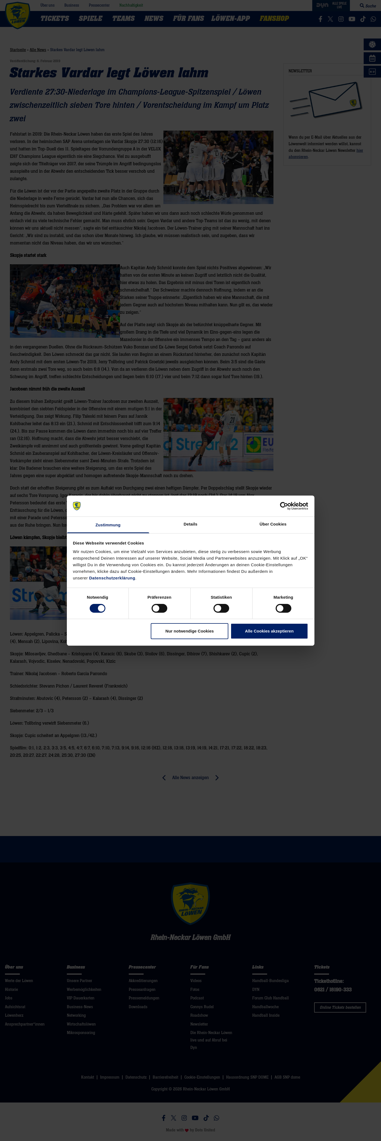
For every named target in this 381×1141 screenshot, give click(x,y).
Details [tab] (191, 524)
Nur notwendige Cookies (189, 631)
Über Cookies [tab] (273, 524)
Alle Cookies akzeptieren (269, 631)
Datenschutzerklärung (112, 578)
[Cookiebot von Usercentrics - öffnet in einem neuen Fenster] (284, 506)
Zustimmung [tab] (107, 525)
